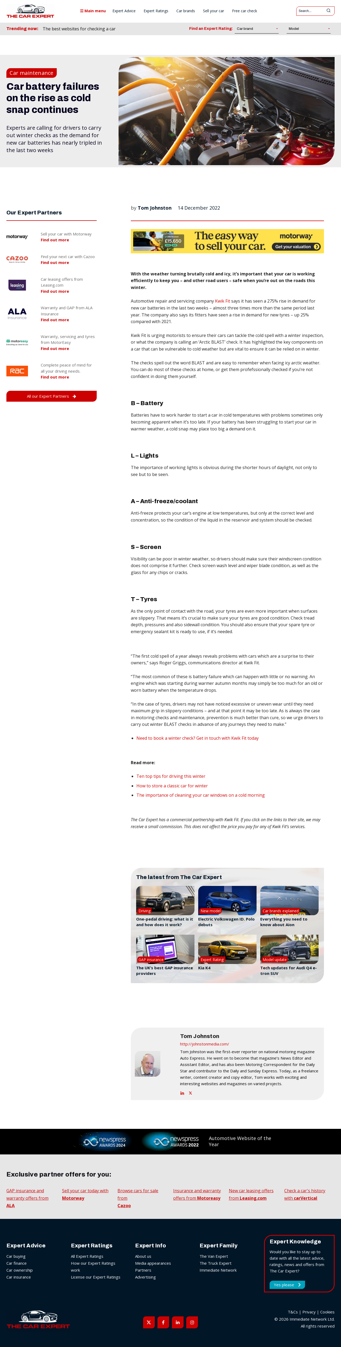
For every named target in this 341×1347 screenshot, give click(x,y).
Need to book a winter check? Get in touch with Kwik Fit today (197, 738)
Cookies (327, 1312)
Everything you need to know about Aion (283, 921)
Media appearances (153, 1263)
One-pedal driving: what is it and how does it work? (164, 921)
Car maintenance (31, 73)
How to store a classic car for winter (172, 786)
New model (211, 910)
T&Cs (293, 1312)
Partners (143, 1270)
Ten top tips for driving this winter (170, 776)
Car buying (16, 1256)
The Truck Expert (216, 1263)
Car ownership (19, 1270)
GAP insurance (151, 959)
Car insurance (18, 1277)
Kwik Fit (222, 301)
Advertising (145, 1277)
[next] (156, 29)
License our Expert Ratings (95, 1277)
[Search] (328, 11)
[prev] (147, 29)
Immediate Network (218, 1270)
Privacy (309, 1312)
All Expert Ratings (87, 1256)
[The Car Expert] (30, 11)
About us (143, 1256)
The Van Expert (214, 1256)
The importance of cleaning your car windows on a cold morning (200, 795)
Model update (275, 959)
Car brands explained (281, 910)
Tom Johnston (155, 208)
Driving (145, 910)
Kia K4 (204, 967)
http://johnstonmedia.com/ (204, 1044)
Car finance (16, 1263)
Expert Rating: (212, 959)
